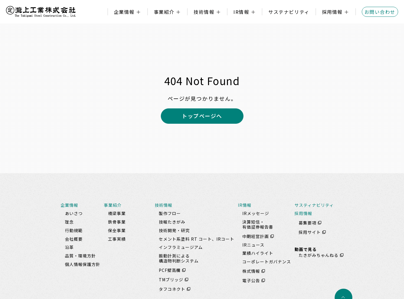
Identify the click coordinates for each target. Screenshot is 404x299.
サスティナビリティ (314, 205)
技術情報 (204, 11)
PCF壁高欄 (170, 270)
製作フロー (170, 213)
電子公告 (251, 280)
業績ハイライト (257, 253)
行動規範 (74, 230)
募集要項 (307, 223)
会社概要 (74, 239)
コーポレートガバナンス (266, 262)
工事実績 (117, 239)
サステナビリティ (288, 11)
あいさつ (74, 213)
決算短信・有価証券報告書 (257, 224)
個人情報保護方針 (82, 264)
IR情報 (241, 11)
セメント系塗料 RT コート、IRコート (196, 239)
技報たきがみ (172, 222)
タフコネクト (172, 289)
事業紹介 (164, 11)
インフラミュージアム (181, 247)
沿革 (69, 247)
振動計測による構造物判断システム (179, 258)
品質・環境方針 (80, 256)
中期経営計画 (255, 236)
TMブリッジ (171, 280)
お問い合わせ (379, 11)
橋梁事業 (117, 213)
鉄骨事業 (117, 222)
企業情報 (124, 11)
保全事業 (117, 230)
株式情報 (251, 271)
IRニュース (253, 245)
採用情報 (332, 11)
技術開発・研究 (174, 230)
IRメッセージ (255, 213)
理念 (69, 222)
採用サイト (310, 232)
